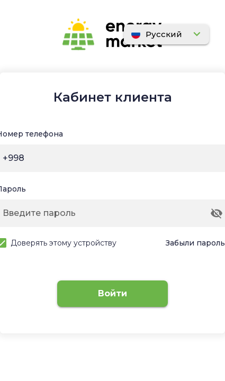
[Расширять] (166, 34)
